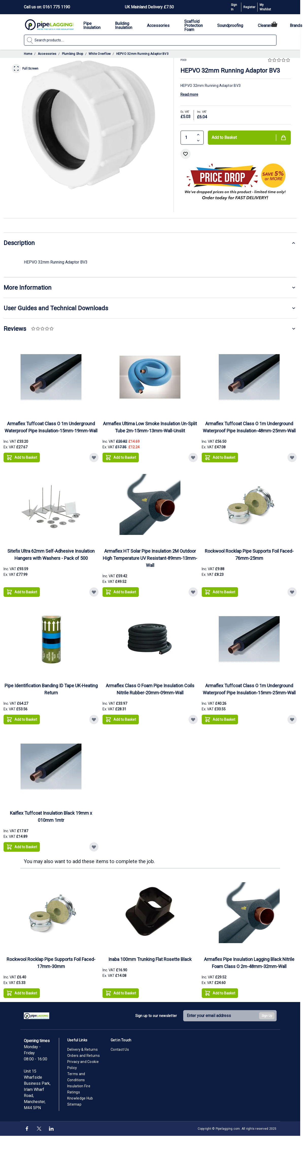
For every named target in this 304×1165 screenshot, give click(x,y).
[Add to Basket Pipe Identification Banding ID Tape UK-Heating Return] (22, 719)
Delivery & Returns (82, 1049)
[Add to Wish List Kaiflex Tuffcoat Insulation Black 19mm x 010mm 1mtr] (93, 846)
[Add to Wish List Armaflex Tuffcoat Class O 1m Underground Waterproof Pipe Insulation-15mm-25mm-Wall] (292, 719)
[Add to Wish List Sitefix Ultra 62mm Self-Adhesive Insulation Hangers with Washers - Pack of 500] (93, 592)
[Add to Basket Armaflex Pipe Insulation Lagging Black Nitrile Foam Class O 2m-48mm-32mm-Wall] (220, 993)
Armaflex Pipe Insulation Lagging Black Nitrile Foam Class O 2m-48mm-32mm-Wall (249, 963)
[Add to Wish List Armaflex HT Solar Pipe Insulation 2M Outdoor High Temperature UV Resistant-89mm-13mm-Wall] (193, 592)
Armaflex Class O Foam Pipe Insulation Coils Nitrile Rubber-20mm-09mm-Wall (150, 689)
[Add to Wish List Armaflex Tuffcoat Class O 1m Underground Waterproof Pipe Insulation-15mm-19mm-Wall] (93, 457)
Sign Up (267, 1016)
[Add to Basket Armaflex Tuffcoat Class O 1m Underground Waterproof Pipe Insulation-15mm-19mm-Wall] (22, 457)
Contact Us (120, 1049)
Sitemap (74, 1104)
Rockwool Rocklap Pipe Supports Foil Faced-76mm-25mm (249, 554)
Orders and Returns (83, 1056)
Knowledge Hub (80, 1098)
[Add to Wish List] (185, 154)
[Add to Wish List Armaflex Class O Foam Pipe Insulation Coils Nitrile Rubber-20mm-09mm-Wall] (193, 719)
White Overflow (100, 54)
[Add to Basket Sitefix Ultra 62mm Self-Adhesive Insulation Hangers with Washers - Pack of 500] (22, 592)
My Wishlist (265, 7)
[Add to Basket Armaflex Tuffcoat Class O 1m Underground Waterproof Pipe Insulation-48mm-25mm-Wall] (220, 457)
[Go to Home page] (49, 24)
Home (28, 54)
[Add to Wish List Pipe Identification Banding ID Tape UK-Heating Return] (93, 719)
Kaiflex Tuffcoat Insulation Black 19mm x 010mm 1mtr (51, 816)
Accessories (47, 54)
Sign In (234, 7)
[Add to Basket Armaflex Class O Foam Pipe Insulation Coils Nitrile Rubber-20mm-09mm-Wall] (121, 719)
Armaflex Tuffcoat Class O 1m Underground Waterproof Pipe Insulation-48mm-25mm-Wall (249, 427)
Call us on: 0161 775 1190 (47, 7)
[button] (279, 60)
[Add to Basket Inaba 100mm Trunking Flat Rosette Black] (121, 993)
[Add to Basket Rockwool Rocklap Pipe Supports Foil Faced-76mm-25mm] (220, 592)
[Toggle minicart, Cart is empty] (274, 24)
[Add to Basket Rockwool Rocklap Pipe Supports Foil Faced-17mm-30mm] (22, 993)
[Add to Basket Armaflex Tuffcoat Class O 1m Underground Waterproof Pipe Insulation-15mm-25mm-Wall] (220, 719)
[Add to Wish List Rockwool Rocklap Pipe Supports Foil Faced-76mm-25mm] (292, 592)
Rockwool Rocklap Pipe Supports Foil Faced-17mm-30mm (51, 963)
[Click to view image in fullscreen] (89, 125)
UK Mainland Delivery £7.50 (149, 7)
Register (249, 7)
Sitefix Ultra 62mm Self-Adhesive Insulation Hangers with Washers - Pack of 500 (51, 554)
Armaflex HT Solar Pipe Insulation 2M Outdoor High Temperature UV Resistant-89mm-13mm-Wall (150, 558)
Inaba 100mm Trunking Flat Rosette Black (150, 959)
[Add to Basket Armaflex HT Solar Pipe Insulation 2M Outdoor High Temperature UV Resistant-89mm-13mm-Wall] (121, 592)
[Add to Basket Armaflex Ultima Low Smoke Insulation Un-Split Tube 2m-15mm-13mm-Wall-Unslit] (121, 457)
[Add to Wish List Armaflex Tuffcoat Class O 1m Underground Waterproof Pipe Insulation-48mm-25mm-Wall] (292, 457)
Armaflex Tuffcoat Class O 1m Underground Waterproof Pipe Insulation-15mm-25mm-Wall (249, 689)
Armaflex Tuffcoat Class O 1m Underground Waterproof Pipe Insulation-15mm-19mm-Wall (51, 427)
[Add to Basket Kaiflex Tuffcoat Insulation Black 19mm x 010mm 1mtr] (22, 847)
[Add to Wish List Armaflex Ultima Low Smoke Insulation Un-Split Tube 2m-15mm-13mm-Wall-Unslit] (193, 457)
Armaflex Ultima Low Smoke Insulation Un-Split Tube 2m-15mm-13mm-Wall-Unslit (150, 427)
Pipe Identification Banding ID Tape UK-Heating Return (51, 689)
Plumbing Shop (72, 54)
